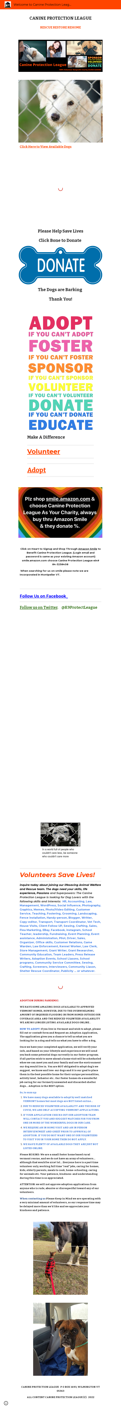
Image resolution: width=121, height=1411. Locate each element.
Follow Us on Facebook (43, 596)
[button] (6, 1404)
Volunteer (43, 451)
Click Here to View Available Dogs (45, 147)
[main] (60, 18)
